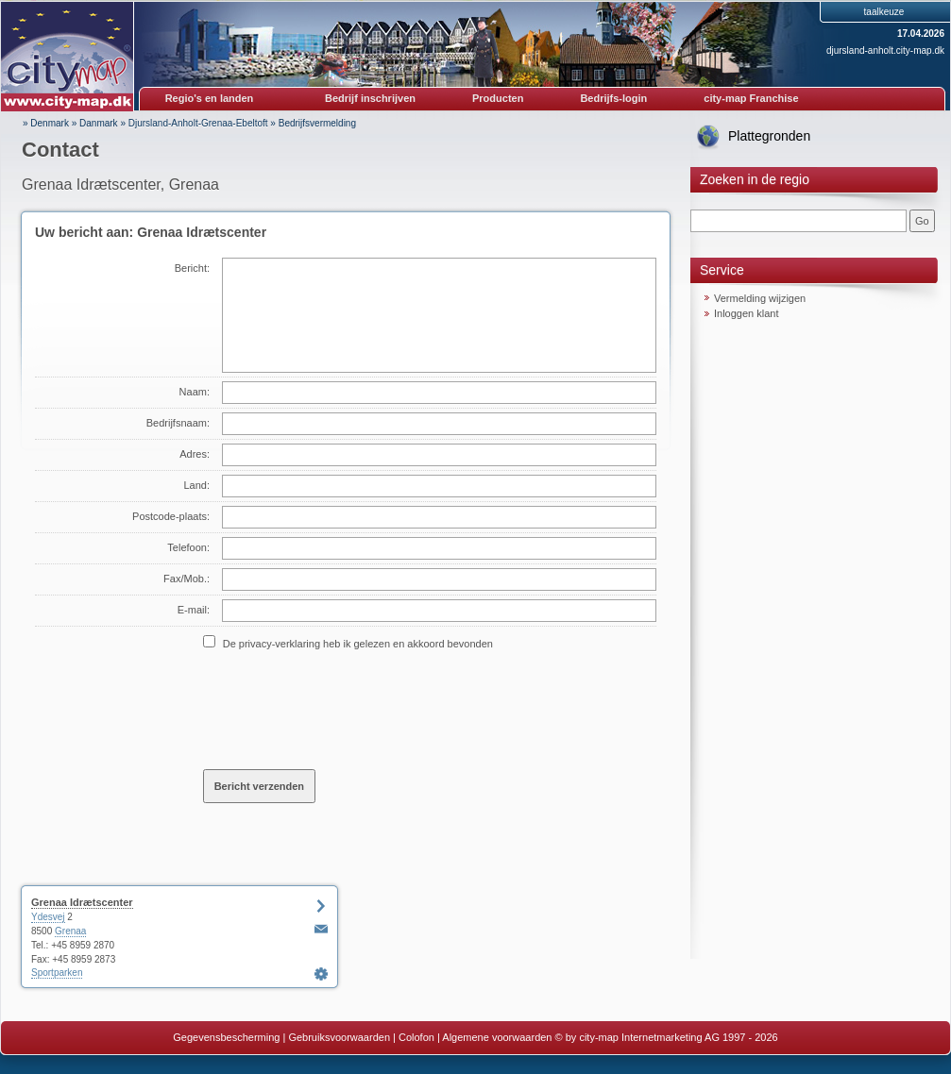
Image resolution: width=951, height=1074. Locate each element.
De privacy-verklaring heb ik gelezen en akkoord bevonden (358, 643)
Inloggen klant (746, 313)
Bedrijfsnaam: (178, 422)
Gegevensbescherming (226, 1037)
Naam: (194, 391)
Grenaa (70, 931)
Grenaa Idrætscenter (82, 902)
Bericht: (192, 268)
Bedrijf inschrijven (370, 98)
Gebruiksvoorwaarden (339, 1037)
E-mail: (194, 609)
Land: (196, 485)
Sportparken (56, 972)
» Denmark (46, 123)
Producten (497, 98)
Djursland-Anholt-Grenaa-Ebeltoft (198, 123)
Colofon (416, 1037)
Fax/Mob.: (186, 578)
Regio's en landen (209, 98)
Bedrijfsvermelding (317, 123)
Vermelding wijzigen (760, 298)
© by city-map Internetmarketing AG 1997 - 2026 (666, 1037)
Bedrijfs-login (613, 98)
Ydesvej (48, 917)
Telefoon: (188, 547)
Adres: (194, 454)
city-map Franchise (751, 98)
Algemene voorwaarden (497, 1037)
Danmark (98, 123)
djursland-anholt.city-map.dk (885, 50)
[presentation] (346, 709)
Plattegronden (769, 135)
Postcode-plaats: (171, 516)
